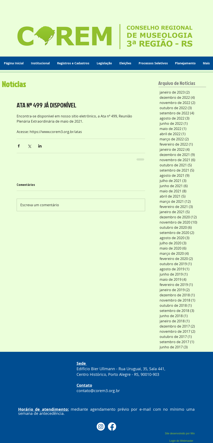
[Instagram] (101, 426)
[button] (41, 63)
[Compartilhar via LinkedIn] (40, 146)
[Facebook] (112, 426)
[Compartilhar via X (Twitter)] (29, 146)
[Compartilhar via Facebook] (19, 146)
